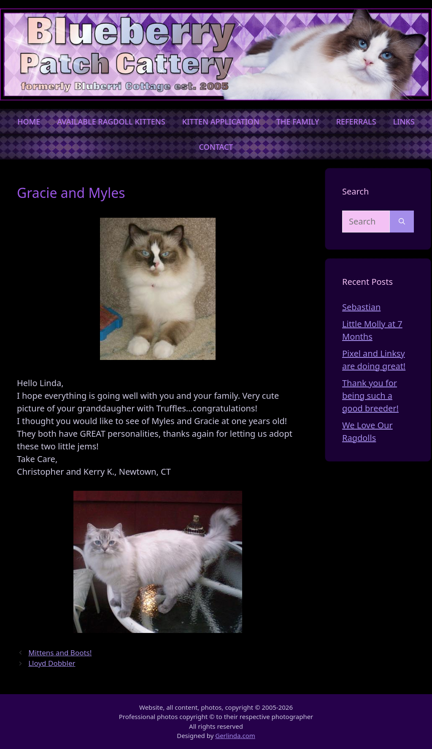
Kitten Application (220, 121)
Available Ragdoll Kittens (111, 121)
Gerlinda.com (235, 735)
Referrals (356, 121)
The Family (297, 121)
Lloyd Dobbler (51, 663)
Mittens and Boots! (60, 652)
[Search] (402, 222)
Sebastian (361, 307)
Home (28, 121)
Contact (216, 147)
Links (404, 121)
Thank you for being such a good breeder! (370, 395)
